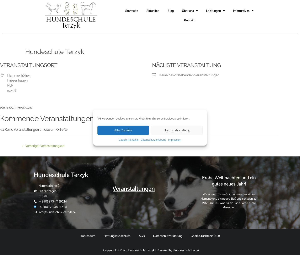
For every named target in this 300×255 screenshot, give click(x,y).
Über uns (190, 10)
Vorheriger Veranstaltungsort (44, 146)
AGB (142, 236)
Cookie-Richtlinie (129, 139)
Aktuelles (152, 11)
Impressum (174, 139)
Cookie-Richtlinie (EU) (205, 236)
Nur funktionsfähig (177, 130)
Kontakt (189, 20)
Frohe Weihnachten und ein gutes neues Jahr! (229, 181)
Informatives (243, 10)
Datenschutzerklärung (153, 139)
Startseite (131, 11)
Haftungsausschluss (117, 236)
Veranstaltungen (135, 189)
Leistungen (215, 10)
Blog (170, 11)
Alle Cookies (123, 130)
